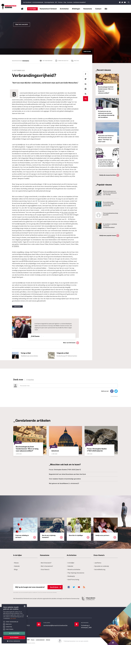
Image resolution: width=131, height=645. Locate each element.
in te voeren (51, 235)
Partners (60, 2)
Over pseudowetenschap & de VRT (107, 215)
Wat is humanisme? (46, 566)
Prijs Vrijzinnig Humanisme (75, 572)
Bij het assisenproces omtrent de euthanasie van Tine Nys (106, 193)
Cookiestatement (40, 639)
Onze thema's (44, 569)
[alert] (14, 623)
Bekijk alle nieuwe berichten (107, 175)
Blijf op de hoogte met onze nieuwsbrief (38, 587)
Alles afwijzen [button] (14, 637)
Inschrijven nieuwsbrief (79, 2)
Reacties (76, 60)
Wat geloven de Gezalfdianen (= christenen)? (64, 483)
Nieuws (16, 562)
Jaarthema (97, 562)
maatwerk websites (31, 642)
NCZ (56, 2)
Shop (64, 2)
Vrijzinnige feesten (49, 2)
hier (44, 104)
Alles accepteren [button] (14, 633)
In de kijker (32, 9)
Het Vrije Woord (27, 2)
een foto (24, 259)
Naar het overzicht (21, 24)
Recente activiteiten (73, 569)
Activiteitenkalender (37, 2)
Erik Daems (25, 61)
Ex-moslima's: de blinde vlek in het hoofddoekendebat (106, 226)
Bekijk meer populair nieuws (108, 235)
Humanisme (87, 9)
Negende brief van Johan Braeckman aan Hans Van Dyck (67, 474)
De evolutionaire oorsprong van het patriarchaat (105, 204)
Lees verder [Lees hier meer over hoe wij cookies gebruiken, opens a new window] (13, 618)
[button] (14, 641)
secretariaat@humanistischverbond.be (55, 625)
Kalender (16, 566)
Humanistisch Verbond (48, 9)
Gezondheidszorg (99, 569)
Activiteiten (64, 9)
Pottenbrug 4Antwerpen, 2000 (86, 626)
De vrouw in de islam (67, 212)
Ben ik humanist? (45, 562)
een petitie (15, 244)
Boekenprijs (71, 576)
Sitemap (48, 639)
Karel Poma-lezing (73, 579)
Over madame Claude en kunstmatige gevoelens (65, 478)
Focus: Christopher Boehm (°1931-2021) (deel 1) (65, 469)
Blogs (15, 569)
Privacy (33, 639)
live (29, 265)
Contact (98, 9)
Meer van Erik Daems (69, 342)
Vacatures (69, 2)
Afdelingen (76, 9)
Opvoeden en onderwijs (101, 566)
